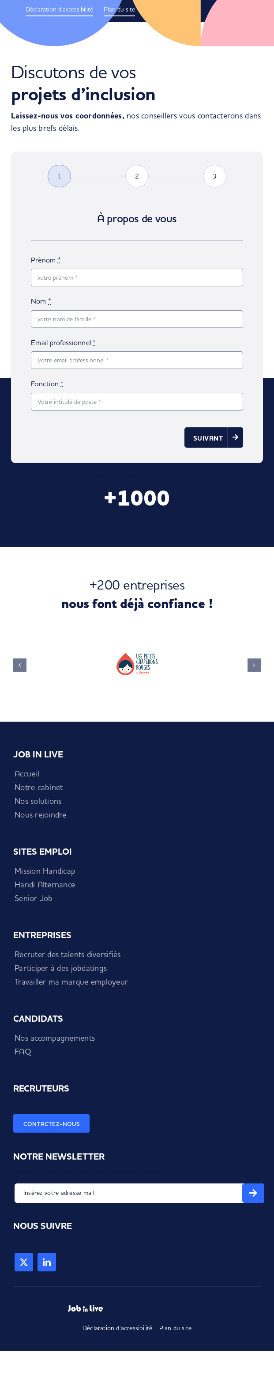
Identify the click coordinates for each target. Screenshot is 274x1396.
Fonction (47, 383)
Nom (41, 301)
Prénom (46, 259)
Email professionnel (63, 342)
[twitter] (24, 1262)
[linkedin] (47, 1262)
